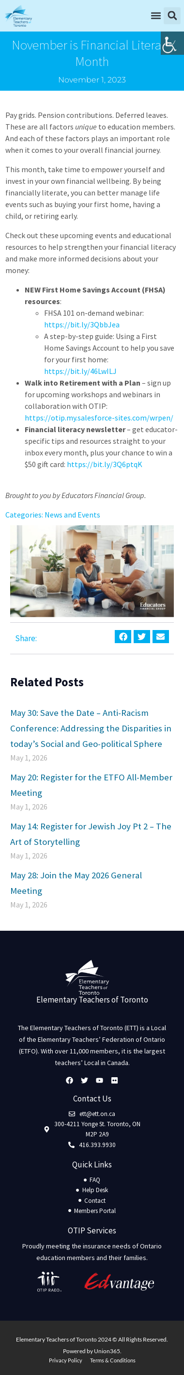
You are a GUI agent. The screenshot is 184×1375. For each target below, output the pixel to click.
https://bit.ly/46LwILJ (80, 371)
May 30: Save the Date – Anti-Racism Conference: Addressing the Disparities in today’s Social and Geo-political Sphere (90, 728)
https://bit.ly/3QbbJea (82, 324)
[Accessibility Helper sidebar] (172, 43)
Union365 (107, 1351)
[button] (100, 16)
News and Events (72, 514)
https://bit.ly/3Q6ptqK (104, 464)
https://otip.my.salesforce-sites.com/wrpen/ (99, 417)
